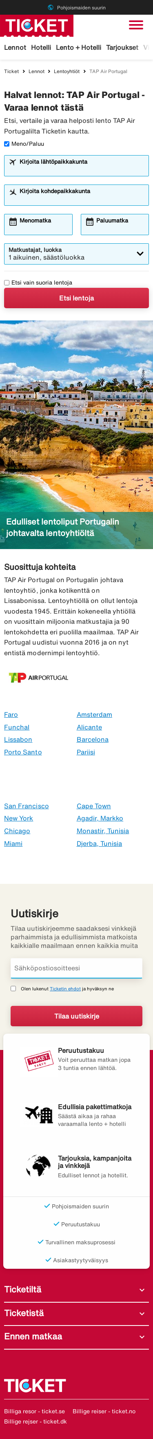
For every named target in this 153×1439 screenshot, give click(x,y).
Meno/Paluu (24, 144)
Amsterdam (94, 714)
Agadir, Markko (100, 818)
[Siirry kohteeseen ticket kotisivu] (36, 25)
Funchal (16, 727)
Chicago (17, 830)
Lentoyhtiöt (67, 71)
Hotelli (41, 47)
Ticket (11, 71)
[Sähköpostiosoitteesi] (76, 968)
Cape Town (94, 806)
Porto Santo (23, 752)
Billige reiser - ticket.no (104, 1411)
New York (18, 818)
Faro (11, 714)
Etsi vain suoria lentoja (38, 282)
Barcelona (93, 739)
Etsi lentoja (76, 298)
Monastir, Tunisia (103, 830)
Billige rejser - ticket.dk (35, 1421)
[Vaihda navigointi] (136, 24)
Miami (13, 843)
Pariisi (86, 752)
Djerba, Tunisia (99, 843)
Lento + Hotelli (78, 47)
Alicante (89, 727)
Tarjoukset (122, 47)
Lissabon (18, 739)
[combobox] (81, 169)
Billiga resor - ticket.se (34, 1411)
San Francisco (26, 806)
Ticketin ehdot (65, 988)
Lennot (15, 47)
